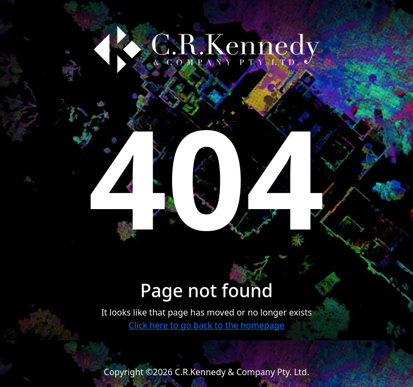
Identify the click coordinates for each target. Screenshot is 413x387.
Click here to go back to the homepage (206, 325)
